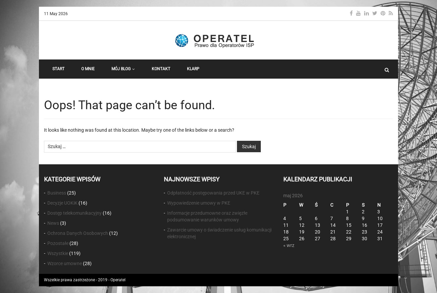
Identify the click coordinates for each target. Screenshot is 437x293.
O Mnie (88, 69)
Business (56, 193)
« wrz (288, 245)
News (53, 223)
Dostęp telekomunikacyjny (74, 213)
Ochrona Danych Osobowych (77, 233)
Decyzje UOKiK (62, 203)
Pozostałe (57, 243)
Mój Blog (123, 69)
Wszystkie (57, 253)
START (58, 69)
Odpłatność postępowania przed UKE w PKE (213, 193)
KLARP (193, 69)
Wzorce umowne (64, 263)
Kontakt (161, 69)
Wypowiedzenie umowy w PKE (198, 203)
